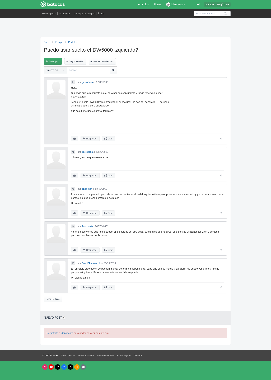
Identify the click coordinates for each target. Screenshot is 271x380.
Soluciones (64, 13)
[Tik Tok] (57, 367)
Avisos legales (124, 355)
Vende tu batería (86, 355)
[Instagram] (45, 367)
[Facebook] (64, 367)
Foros (157, 4)
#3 (73, 189)
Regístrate (223, 4)
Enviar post (54, 61)
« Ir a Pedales (53, 299)
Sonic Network (68, 355)
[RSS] (77, 367)
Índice (101, 13)
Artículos (143, 4)
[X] (70, 367)
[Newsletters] (83, 367)
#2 (73, 152)
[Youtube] (51, 367)
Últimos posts (49, 13)
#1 (73, 82)
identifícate (67, 333)
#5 (73, 263)
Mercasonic (176, 4)
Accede (209, 4)
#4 (73, 226)
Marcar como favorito (103, 61)
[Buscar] (225, 13)
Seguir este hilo (76, 61)
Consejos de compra (84, 13)
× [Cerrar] (63, 317)
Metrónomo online (105, 355)
